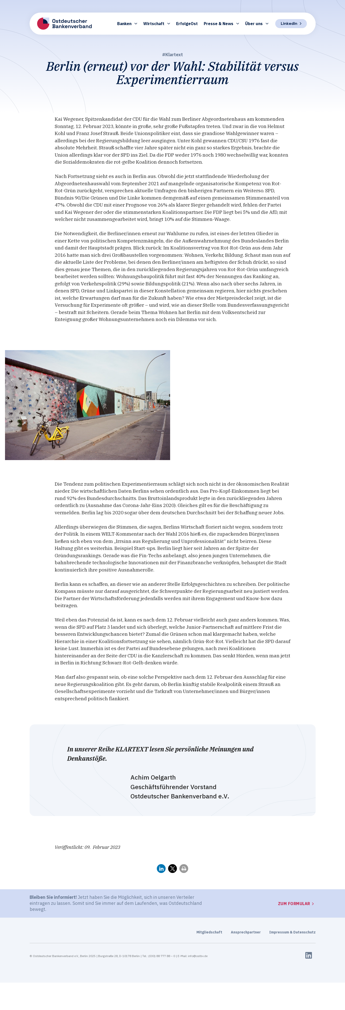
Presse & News (221, 23)
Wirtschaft (156, 23)
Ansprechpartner (246, 932)
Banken (127, 23)
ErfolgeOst (187, 23)
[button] (161, 868)
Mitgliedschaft (209, 932)
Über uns (256, 23)
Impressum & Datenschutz (292, 932)
